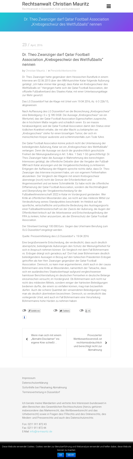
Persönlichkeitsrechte (63, 70)
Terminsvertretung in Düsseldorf (41, 392)
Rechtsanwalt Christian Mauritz (55, 4)
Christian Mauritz (35, 70)
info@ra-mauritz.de (41, 431)
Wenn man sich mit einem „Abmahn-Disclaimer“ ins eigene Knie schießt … (46, 339)
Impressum (28, 378)
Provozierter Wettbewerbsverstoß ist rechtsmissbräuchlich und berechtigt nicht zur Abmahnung (87, 342)
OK (60, 455)
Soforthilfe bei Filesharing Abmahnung (44, 387)
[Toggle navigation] (109, 6)
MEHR (71, 455)
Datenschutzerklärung (35, 382)
